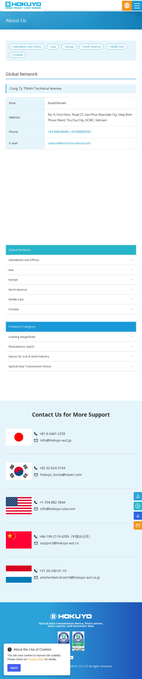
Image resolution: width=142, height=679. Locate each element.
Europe (69, 46)
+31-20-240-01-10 (50, 571)
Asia (53, 46)
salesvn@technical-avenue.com (69, 143)
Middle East (117, 46)
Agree (14, 667)
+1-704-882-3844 (49, 502)
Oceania (18, 54)
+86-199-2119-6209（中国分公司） (63, 536)
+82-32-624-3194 (49, 468)
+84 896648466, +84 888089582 (69, 132)
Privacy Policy (36, 659)
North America (92, 46)
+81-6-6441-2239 (49, 433)
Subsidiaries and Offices (27, 46)
